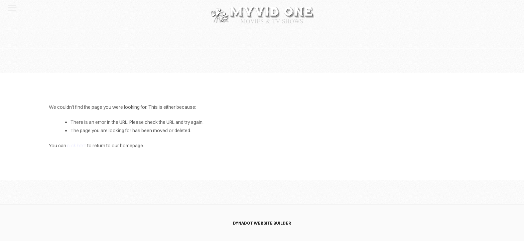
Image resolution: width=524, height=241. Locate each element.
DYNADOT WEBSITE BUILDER (262, 223)
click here (76, 146)
